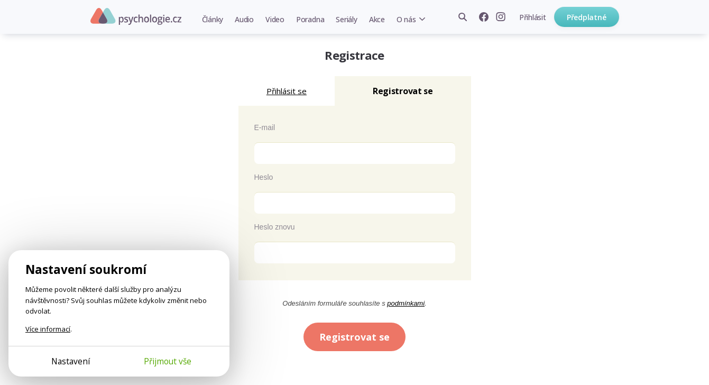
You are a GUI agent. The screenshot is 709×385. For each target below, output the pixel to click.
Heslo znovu (274, 227)
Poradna (310, 19)
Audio (244, 19)
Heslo (263, 177)
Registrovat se (354, 337)
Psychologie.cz (135, 16)
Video (274, 19)
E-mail (264, 127)
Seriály (346, 19)
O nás (406, 19)
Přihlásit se (286, 91)
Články (213, 19)
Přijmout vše (167, 361)
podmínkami (406, 303)
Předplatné (586, 17)
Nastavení (70, 361)
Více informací (47, 329)
